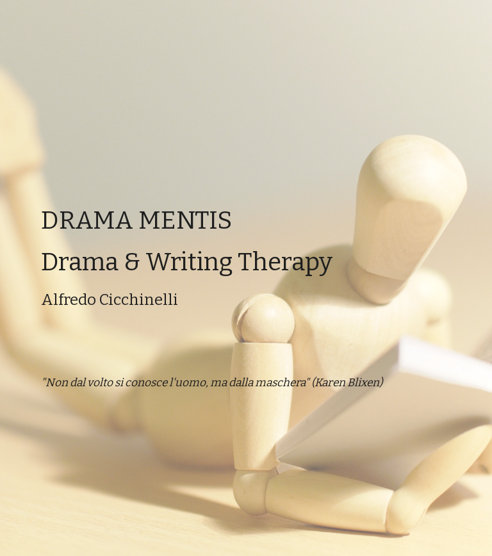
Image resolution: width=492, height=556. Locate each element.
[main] (245, 278)
